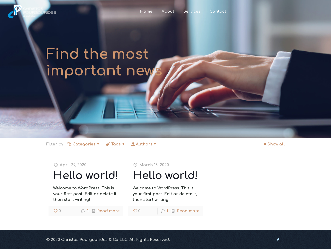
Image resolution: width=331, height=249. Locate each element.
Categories (84, 144)
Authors (144, 144)
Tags (115, 144)
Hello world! (85, 176)
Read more (108, 211)
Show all (273, 144)
